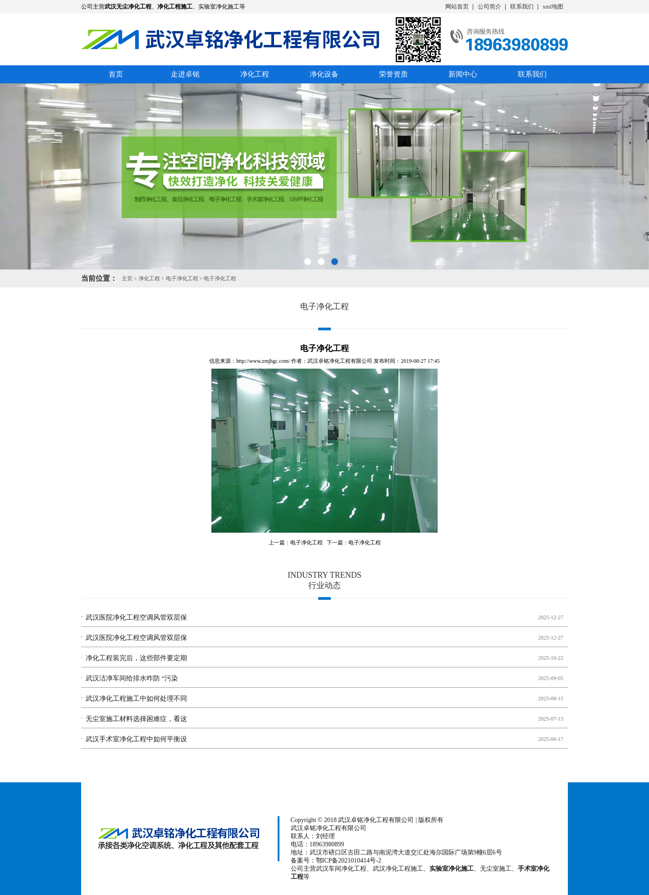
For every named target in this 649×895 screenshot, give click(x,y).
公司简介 (489, 6)
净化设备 (324, 74)
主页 (127, 278)
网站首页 (457, 6)
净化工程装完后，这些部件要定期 (136, 658)
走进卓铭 (185, 74)
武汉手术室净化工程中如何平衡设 (136, 739)
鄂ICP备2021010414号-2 (348, 860)
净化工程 (254, 74)
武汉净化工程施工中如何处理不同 (136, 698)
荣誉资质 (393, 74)
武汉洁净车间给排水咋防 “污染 (132, 678)
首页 (116, 74)
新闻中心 (462, 74)
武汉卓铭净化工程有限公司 (339, 361)
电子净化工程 (182, 278)
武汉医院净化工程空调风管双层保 (136, 617)
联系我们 (522, 6)
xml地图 (553, 6)
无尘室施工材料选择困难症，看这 (136, 718)
